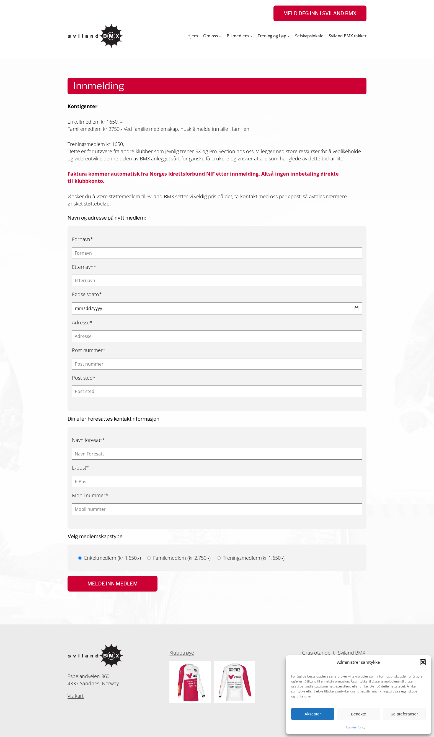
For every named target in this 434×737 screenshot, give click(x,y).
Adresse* (82, 322)
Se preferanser (404, 714)
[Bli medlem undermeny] (251, 36)
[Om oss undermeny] (220, 36)
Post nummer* (88, 350)
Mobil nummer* (90, 495)
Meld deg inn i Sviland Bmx (319, 13)
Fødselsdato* (87, 294)
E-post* (80, 467)
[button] (423, 662)
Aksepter (312, 714)
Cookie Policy (356, 727)
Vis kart (76, 695)
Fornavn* (82, 239)
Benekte (358, 714)
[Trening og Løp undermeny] (288, 36)
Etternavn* (84, 266)
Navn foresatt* (88, 439)
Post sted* (83, 377)
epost (294, 196)
